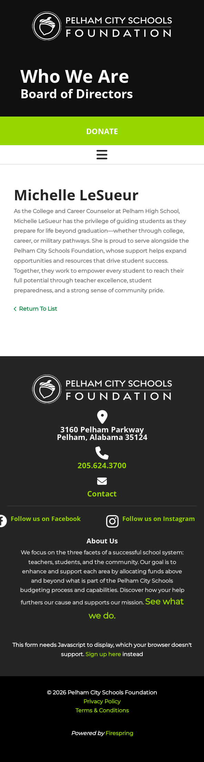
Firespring (119, 733)
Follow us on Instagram (158, 518)
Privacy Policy (102, 701)
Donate (102, 131)
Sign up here (103, 654)
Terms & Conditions (102, 710)
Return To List (38, 308)
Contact (102, 493)
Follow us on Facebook (46, 518)
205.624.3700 (102, 465)
